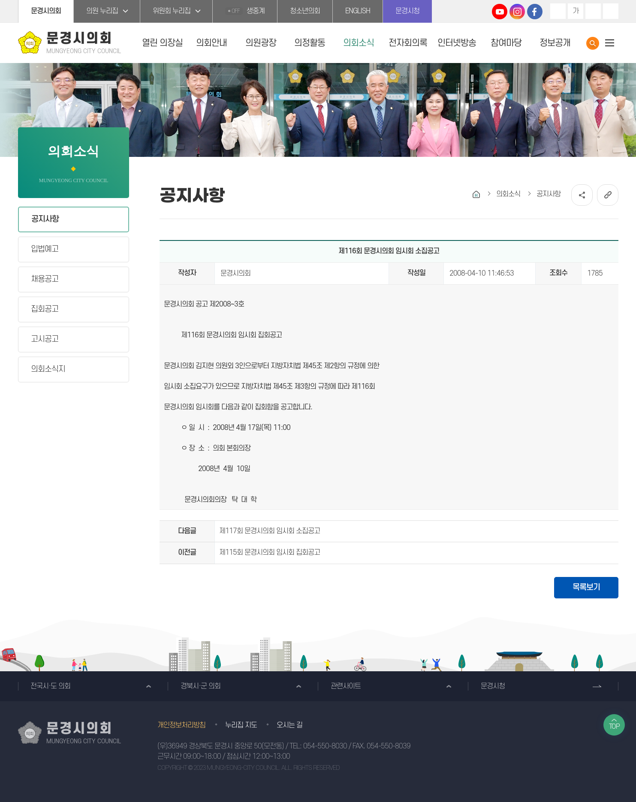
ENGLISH (357, 11)
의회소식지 (48, 369)
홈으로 (476, 194)
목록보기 (586, 587)
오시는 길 (289, 725)
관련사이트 (346, 686)
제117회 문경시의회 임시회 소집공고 (269, 531)
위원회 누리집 (171, 11)
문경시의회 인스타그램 (517, 11)
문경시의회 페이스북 (535, 11)
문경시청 (407, 11)
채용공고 (44, 279)
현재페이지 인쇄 (610, 11)
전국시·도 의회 (50, 686)
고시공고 (44, 339)
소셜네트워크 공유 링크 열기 (582, 195)
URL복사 (607, 195)
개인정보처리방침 (181, 725)
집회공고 (44, 309)
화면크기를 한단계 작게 (593, 11)
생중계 (245, 11)
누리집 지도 (241, 725)
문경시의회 (46, 11)
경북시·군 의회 (200, 686)
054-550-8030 (325, 746)
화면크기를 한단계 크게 (558, 11)
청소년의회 (305, 11)
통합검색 (592, 43)
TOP (614, 726)
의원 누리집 (102, 11)
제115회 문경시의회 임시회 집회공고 (269, 552)
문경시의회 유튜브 (499, 11)
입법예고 (44, 249)
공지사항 (45, 219)
